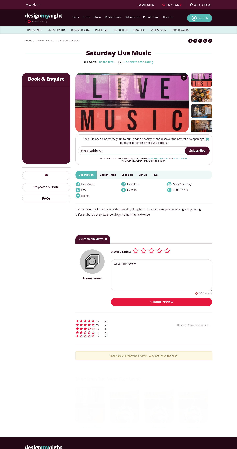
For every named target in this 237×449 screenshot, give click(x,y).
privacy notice (180, 159)
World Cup (159, 427)
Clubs (97, 17)
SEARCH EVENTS (57, 29)
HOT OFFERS (120, 29)
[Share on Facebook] (190, 41)
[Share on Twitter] (195, 41)
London (40, 40)
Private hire (151, 17)
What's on (132, 17)
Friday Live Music (90, 427)
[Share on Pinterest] (200, 41)
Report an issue (46, 187)
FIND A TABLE (34, 29)
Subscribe (197, 150)
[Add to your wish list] (184, 77)
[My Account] (200, 5)
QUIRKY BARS (158, 29)
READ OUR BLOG (80, 29)
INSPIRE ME (101, 29)
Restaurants (113, 17)
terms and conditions (158, 159)
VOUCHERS (139, 29)
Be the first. (106, 62)
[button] (120, 321)
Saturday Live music (69, 40)
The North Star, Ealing (138, 62)
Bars (76, 17)
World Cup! (124, 427)
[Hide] (207, 139)
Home (28, 40)
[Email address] (131, 151)
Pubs (86, 17)
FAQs (46, 198)
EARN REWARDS (180, 29)
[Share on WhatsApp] (205, 41)
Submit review (161, 302)
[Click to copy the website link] (210, 41)
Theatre (168, 17)
